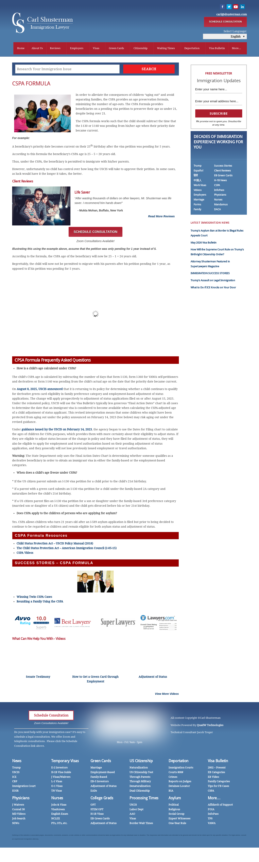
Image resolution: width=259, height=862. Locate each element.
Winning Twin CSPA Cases (34, 598)
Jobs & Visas (58, 805)
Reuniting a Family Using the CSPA (40, 602)
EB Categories (216, 773)
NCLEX (55, 819)
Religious (174, 810)
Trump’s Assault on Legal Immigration (213, 281)
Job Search (18, 819)
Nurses (218, 200)
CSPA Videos (25, 554)
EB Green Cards (223, 176)
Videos (198, 191)
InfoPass (219, 191)
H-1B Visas (97, 815)
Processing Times (144, 799)
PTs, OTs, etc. (59, 824)
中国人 (198, 181)
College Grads (101, 799)
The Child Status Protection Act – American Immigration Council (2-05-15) (67, 549)
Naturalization (139, 768)
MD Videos (18, 815)
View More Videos (167, 694)
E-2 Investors (59, 768)
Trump (198, 166)
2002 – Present (217, 768)
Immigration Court (24, 787)
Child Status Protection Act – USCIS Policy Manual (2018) (55, 544)
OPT (93, 805)
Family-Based (98, 777)
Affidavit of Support (220, 805)
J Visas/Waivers (60, 777)
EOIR (15, 791)
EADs (93, 791)
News (16, 762)
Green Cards (116, 48)
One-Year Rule (177, 824)
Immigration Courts (181, 768)
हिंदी (196, 176)
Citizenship (141, 48)
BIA (171, 791)
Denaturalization (140, 787)
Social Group (176, 815)
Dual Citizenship (140, 791)
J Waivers (18, 805)
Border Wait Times (141, 824)
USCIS (15, 773)
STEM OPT (96, 810)
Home (20, 48)
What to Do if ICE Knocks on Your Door (213, 288)
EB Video (213, 777)
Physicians (220, 195)
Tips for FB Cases (218, 787)
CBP (14, 782)
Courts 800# (176, 773)
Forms (197, 205)
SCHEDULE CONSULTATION (225, 22)
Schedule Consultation (51, 716)
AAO (132, 815)
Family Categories (219, 782)
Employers (76, 48)
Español (198, 171)
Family (197, 210)
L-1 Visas (56, 782)
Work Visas (200, 186)
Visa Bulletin (217, 48)
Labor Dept (136, 810)
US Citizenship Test (141, 773)
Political (174, 805)
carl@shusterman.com (231, 14)
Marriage (199, 200)
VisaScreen (58, 810)
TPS (210, 819)
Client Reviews (222, 171)
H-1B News (220, 181)
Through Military (140, 782)
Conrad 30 (18, 810)
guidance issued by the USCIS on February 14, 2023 (57, 430)
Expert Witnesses (179, 819)
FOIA (211, 810)
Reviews (55, 48)
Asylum (175, 799)
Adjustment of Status (103, 787)
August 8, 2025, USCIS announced (40, 390)
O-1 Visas (57, 787)
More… (214, 799)
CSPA (217, 186)
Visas (96, 48)
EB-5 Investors (99, 782)
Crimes (173, 777)
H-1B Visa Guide (61, 773)
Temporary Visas (65, 762)
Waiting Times (166, 48)
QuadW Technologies (210, 726)
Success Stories (223, 166)
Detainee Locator (179, 787)
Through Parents (140, 777)
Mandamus (221, 205)
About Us (37, 48)
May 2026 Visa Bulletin (204, 243)
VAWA (211, 824)
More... (236, 48)
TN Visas (56, 791)
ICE (14, 777)
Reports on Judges (180, 782)
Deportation (192, 48)
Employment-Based (102, 773)
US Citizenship (141, 762)
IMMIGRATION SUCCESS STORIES (210, 274)
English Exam (59, 815)
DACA (217, 210)
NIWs (15, 824)
